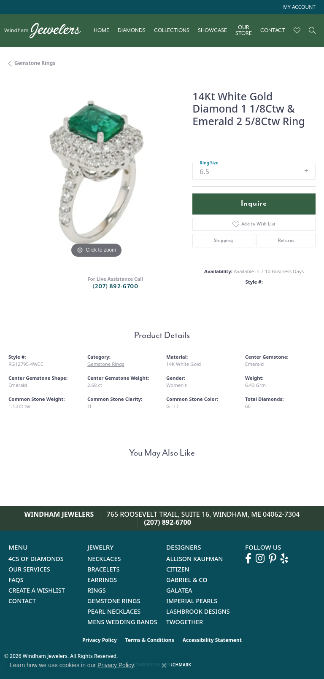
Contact (272, 30)
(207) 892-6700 (115, 286)
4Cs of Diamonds (36, 559)
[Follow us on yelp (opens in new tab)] (284, 558)
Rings (96, 590)
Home (101, 30)
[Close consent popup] (164, 665)
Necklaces (104, 559)
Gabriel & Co (186, 580)
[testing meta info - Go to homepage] (46, 30)
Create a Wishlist (36, 590)
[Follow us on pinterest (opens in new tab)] (272, 558)
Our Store (243, 30)
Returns (286, 240)
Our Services (29, 569)
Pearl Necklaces (113, 611)
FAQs (16, 580)
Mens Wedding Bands (122, 622)
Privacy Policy (99, 640)
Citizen (177, 569)
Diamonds (132, 30)
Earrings (102, 580)
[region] (96, 172)
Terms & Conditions (149, 640)
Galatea (179, 590)
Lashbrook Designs (198, 611)
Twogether (184, 622)
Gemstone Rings (34, 63)
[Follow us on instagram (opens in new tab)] (260, 558)
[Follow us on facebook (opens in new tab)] (248, 558)
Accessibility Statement (212, 640)
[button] (298, 7)
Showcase (212, 30)
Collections (171, 30)
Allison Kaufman (194, 559)
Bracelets (103, 569)
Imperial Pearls (191, 601)
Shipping (223, 240)
